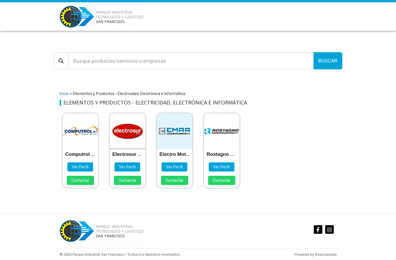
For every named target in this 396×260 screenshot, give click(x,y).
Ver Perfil (80, 167)
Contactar (80, 180)
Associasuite (326, 254)
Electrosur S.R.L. (132, 154)
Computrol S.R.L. (85, 154)
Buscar (327, 61)
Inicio (64, 93)
